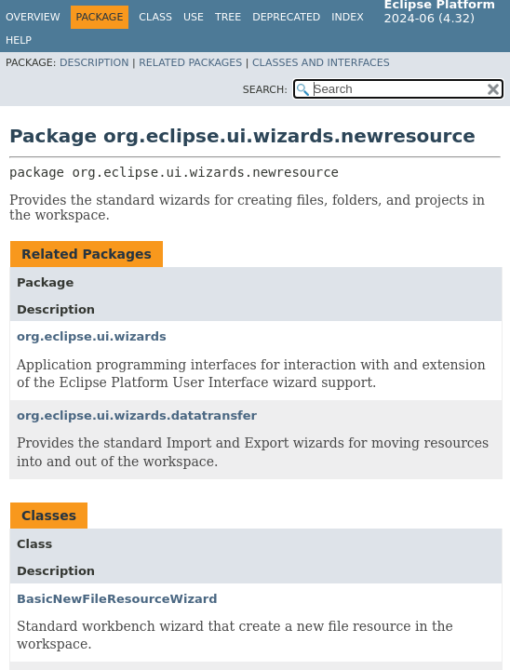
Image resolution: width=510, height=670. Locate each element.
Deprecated (286, 17)
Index (347, 17)
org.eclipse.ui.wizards (92, 336)
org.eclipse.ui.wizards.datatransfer (137, 415)
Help (19, 40)
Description (94, 63)
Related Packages (190, 63)
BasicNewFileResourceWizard (117, 599)
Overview (33, 17)
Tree (228, 17)
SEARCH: (265, 90)
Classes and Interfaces (321, 63)
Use (193, 17)
